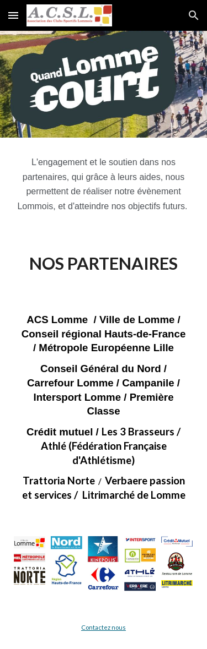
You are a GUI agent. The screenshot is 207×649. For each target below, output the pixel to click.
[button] (13, 15)
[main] (103, 185)
